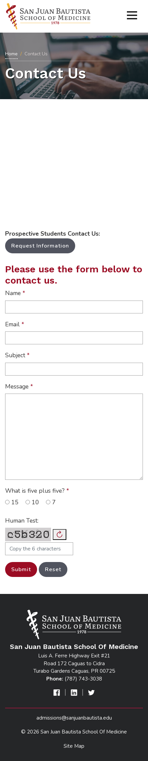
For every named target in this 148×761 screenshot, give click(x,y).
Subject (17, 355)
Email (14, 324)
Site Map (74, 746)
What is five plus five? (37, 491)
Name (15, 293)
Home (11, 54)
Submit (21, 569)
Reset (53, 569)
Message (19, 386)
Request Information (40, 246)
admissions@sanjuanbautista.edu (74, 717)
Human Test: (21, 521)
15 (12, 502)
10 (32, 502)
